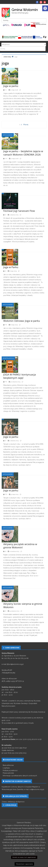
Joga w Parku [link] (10, 267)
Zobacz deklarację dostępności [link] (13, 802)
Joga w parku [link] (10, 86)
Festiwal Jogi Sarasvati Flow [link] (19, 210)
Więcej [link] (25, 124)
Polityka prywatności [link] (10, 770)
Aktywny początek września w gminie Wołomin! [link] (20, 545)
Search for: (23, 44)
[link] (45, 8)
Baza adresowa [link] (8, 765)
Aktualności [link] (8, 135)
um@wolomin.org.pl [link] (16, 664)
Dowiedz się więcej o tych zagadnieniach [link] (24, 857)
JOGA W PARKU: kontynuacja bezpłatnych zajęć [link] (19, 376)
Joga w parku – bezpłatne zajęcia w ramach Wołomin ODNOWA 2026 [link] (23, 152)
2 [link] (21, 124)
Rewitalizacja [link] (8, 358)
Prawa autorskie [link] (8, 773)
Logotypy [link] (6, 768)
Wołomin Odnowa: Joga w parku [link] (21, 320)
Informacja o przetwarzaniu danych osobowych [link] (20, 776)
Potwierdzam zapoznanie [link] (24, 864)
